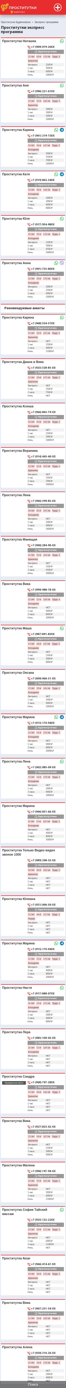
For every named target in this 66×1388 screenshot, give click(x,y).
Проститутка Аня (15, 85)
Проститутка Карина (18, 130)
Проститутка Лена (16, 495)
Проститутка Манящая (19, 539)
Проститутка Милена (18, 1165)
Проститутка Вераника (20, 451)
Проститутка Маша (17, 628)
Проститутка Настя (17, 988)
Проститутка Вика (16, 584)
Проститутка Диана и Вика (23, 362)
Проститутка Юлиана (18, 899)
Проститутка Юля (16, 219)
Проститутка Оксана (18, 673)
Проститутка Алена (17, 1347)
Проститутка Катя (16, 174)
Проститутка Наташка (19, 41)
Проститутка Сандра (18, 1076)
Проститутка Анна (16, 263)
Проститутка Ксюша (17, 406)
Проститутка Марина (18, 717)
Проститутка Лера (16, 1032)
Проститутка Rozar (16, 1258)
